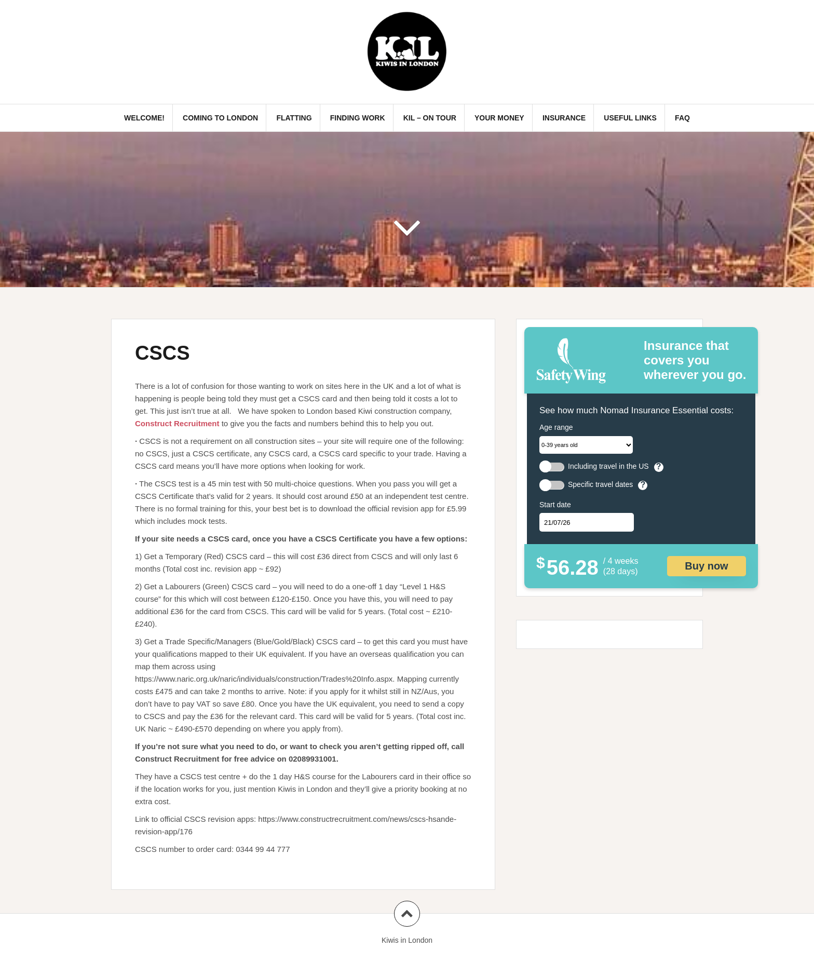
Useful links (630, 118)
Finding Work (357, 118)
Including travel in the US (608, 466)
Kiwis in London (407, 940)
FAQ (682, 118)
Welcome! (144, 118)
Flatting (293, 118)
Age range (556, 427)
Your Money (499, 118)
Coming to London (220, 118)
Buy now (706, 566)
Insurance (564, 118)
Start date (555, 504)
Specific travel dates (600, 485)
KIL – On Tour (429, 118)
